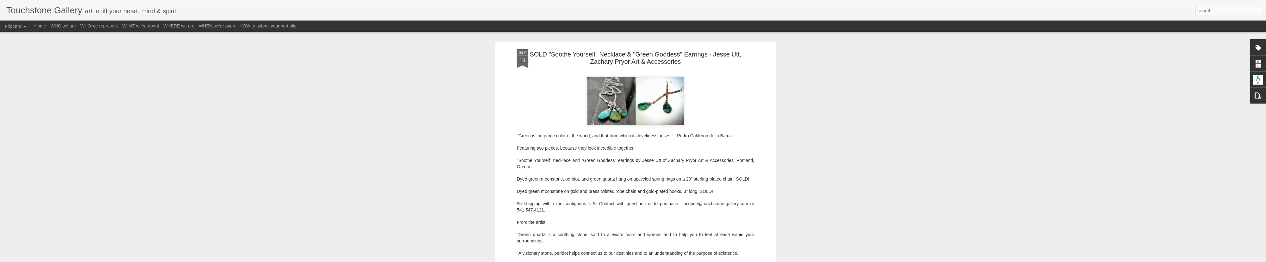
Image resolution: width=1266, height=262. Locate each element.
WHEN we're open (217, 25)
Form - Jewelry (580, 140)
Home (40, 25)
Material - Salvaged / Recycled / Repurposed (688, 140)
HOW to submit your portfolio (268, 25)
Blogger (653, 258)
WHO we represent (99, 25)
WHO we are (63, 25)
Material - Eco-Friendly (620, 140)
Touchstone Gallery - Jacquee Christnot (668, 131)
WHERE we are (178, 25)
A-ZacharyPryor (548, 140)
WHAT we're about (140, 25)
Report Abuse (671, 258)
